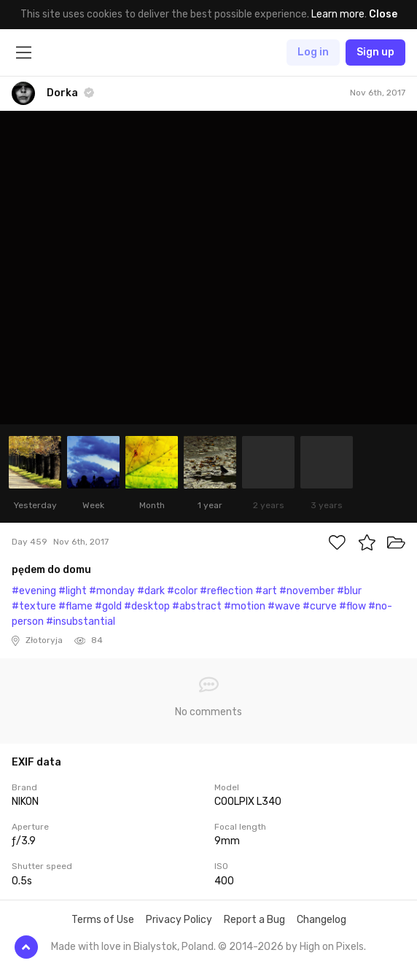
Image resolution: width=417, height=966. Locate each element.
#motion (244, 606)
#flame (75, 606)
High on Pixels (332, 946)
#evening (34, 591)
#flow (352, 606)
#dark (151, 591)
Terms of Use (102, 920)
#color (182, 591)
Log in (313, 52)
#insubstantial (80, 621)
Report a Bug (254, 920)
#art (266, 591)
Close (383, 14)
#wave (284, 606)
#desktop (147, 606)
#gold (108, 606)
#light (72, 591)
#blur (349, 591)
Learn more (338, 14)
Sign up (375, 52)
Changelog (321, 920)
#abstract (197, 606)
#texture (34, 606)
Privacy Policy (179, 920)
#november (307, 591)
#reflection (226, 591)
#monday (112, 591)
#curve (320, 606)
